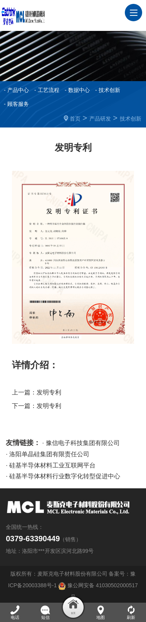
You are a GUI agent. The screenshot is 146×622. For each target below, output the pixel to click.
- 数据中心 (77, 90)
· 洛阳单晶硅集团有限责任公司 (47, 454)
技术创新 (130, 119)
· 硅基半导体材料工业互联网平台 (51, 465)
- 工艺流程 (46, 90)
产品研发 (100, 119)
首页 (75, 119)
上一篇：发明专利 (36, 392)
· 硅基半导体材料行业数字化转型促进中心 (63, 476)
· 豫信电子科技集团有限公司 (81, 443)
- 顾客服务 (16, 104)
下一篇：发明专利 (36, 406)
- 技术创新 (107, 90)
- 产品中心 (16, 90)
